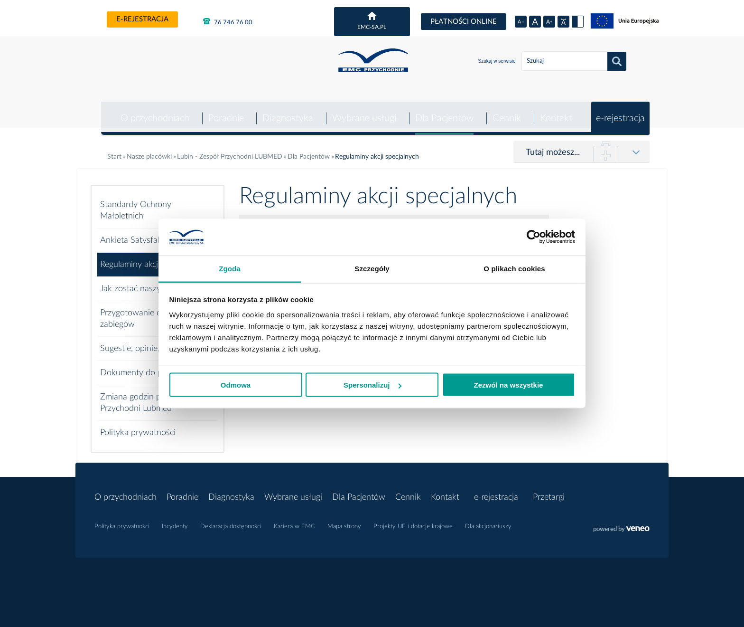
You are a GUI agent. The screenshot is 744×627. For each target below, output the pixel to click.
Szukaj (616, 61)
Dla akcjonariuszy (488, 520)
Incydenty (175, 520)
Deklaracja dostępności (230, 520)
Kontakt (555, 111)
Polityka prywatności (138, 426)
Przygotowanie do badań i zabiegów (147, 312)
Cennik (506, 111)
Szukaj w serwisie (497, 61)
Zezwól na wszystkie (508, 385)
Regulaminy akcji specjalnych (152, 258)
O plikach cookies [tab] (514, 268)
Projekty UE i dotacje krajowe (413, 520)
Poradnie (224, 111)
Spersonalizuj (372, 385)
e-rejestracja (142, 19)
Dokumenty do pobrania (145, 366)
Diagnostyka (286, 111)
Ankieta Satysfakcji (134, 233)
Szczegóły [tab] (371, 268)
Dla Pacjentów (443, 111)
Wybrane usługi (363, 111)
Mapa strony (344, 520)
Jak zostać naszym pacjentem (153, 282)
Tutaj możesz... (553, 146)
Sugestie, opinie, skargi (141, 342)
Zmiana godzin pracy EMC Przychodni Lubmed (148, 396)
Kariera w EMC (294, 520)
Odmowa (236, 385)
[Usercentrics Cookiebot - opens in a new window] (533, 237)
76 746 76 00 (227, 21)
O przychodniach (152, 111)
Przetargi (549, 490)
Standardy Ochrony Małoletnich (135, 204)
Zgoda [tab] (230, 268)
